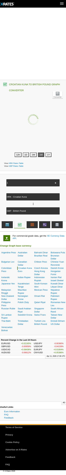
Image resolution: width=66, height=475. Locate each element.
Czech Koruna (41, 268)
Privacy (9, 435)
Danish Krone (57, 268)
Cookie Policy (12, 442)
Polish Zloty (23, 302)
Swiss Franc (40, 315)
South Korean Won (40, 285)
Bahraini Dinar (41, 252)
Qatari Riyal (39, 302)
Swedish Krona (25, 315)
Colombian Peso (6, 269)
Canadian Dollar (22, 263)
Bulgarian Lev (7, 262)
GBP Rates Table (16, 166)
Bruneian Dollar (55, 257)
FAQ (6, 414)
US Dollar (55, 324)
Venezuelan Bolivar (6, 329)
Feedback (8, 418)
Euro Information (12, 411)
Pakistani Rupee (55, 297)
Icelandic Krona (5, 279)
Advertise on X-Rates (16, 449)
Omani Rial (39, 296)
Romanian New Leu (58, 304)
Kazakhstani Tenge (23, 285)
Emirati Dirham (58, 321)
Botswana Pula (58, 252)
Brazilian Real (40, 255)
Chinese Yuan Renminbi (57, 263)
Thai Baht (6, 321)
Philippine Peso (6, 304)
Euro (20, 271)
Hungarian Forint (56, 273)
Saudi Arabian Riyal (24, 310)
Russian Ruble (8, 308)
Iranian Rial (56, 277)
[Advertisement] (33, 45)
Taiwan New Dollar (56, 316)
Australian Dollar (22, 254)
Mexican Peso (41, 290)
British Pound (40, 324)
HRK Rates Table (16, 163)
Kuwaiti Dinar (57, 283)
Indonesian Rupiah (39, 279)
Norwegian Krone (23, 297)
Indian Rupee (24, 277)
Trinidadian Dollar (23, 322)
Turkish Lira (39, 321)
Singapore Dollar (39, 310)
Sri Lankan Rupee (6, 316)
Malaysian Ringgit (6, 291)
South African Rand (57, 310)
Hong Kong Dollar (39, 273)
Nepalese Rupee (55, 291)
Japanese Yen (8, 283)
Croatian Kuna (25, 268)
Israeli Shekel (57, 280)
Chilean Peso (40, 262)
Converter (58, 97)
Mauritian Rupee (22, 291)
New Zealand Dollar (7, 297)
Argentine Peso (8, 252)
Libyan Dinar (57, 286)
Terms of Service (13, 427)
